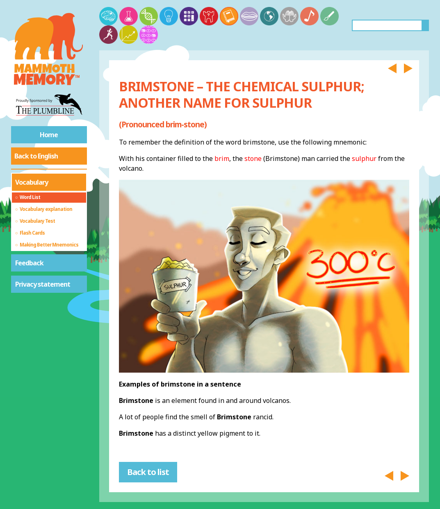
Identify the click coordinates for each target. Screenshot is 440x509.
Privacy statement (42, 284)
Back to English (36, 156)
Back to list (148, 471)
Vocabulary (31, 182)
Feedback (29, 262)
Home (49, 134)
